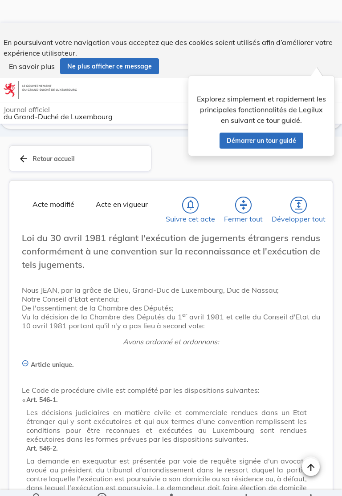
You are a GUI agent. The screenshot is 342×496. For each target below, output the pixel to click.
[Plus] (310, 482)
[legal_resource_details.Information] (101, 482)
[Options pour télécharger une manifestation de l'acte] (245, 482)
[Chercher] (37, 482)
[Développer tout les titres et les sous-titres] (298, 206)
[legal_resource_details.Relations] (170, 482)
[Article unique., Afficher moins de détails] (171, 361)
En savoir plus (32, 43)
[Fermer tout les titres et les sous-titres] (243, 206)
